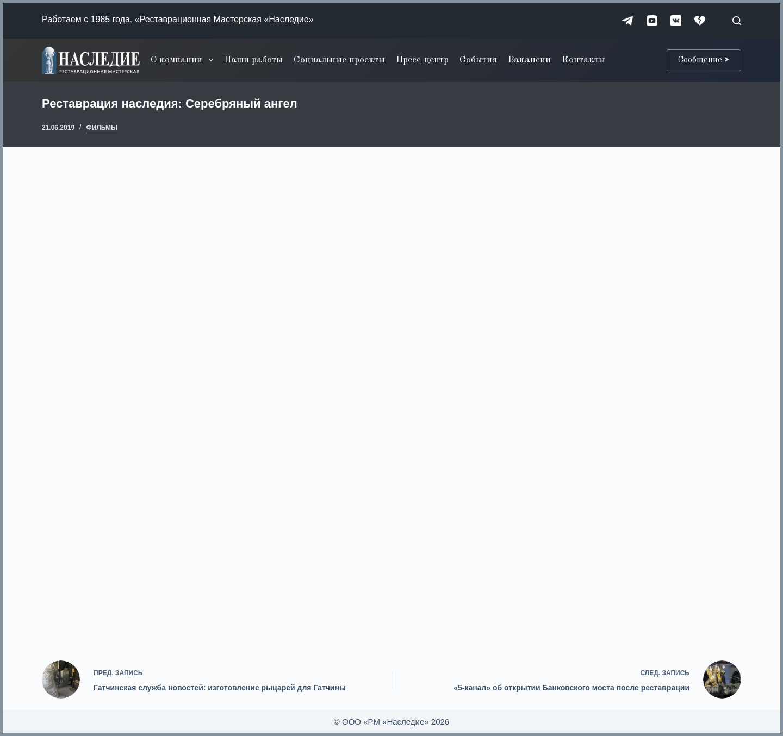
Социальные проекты (339, 60)
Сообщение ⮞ (704, 60)
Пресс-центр (422, 60)
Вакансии (529, 60)
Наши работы (253, 60)
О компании (184, 60)
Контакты (583, 60)
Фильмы (101, 127)
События (478, 60)
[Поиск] (736, 20)
